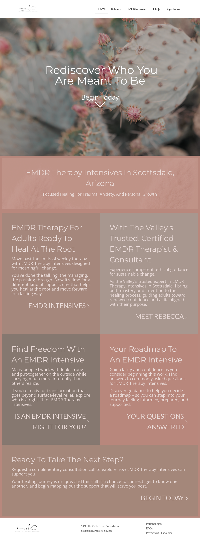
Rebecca (116, 9)
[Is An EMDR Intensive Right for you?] (88, 422)
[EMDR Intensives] (88, 306)
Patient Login (154, 523)
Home (101, 9)
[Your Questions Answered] (187, 422)
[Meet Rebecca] (187, 317)
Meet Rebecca (159, 316)
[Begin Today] (187, 498)
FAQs (156, 9)
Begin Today (173, 9)
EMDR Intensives (137, 9)
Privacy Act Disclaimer (159, 533)
